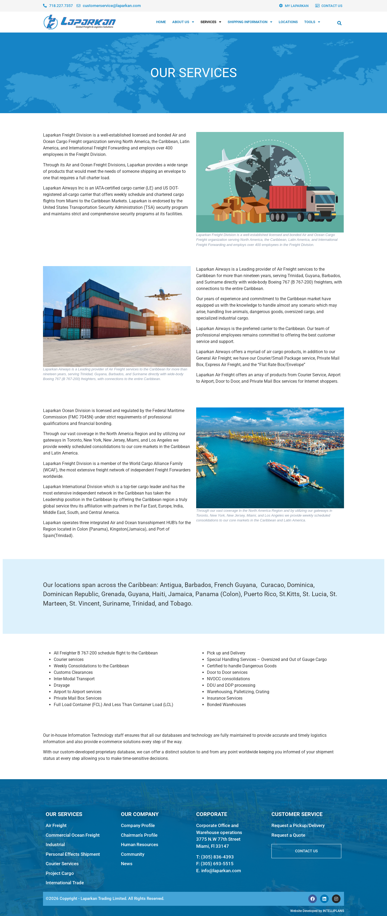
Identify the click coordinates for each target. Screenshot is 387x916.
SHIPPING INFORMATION (250, 21)
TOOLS (312, 21)
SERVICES (210, 21)
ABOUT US (183, 21)
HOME (161, 22)
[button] (339, 23)
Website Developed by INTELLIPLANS (317, 911)
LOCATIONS (288, 22)
